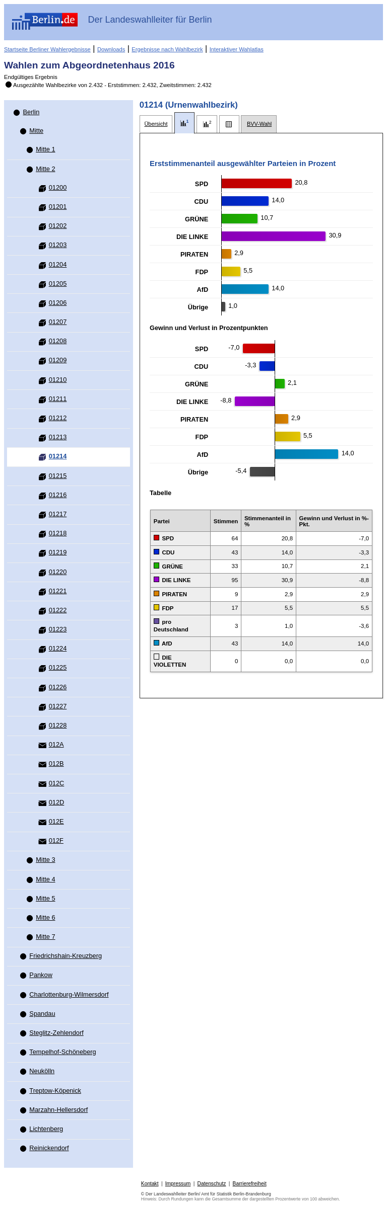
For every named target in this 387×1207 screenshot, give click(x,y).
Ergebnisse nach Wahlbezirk (167, 49)
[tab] (156, 124)
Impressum (178, 1183)
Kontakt (150, 1183)
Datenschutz (212, 1183)
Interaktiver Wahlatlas (237, 49)
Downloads (111, 49)
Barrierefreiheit (250, 1183)
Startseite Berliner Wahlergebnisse (47, 49)
